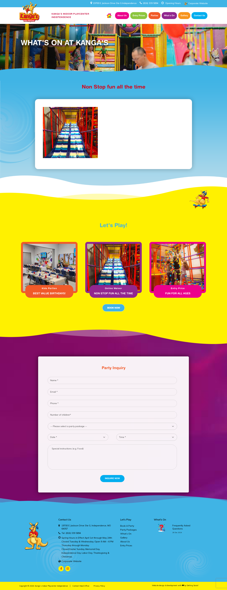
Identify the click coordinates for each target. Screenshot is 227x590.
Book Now (113, 308)
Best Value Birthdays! (49, 293)
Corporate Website (198, 3)
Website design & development (164, 585)
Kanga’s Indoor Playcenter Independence (51, 586)
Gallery (184, 15)
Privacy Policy (99, 586)
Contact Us (199, 15)
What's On (160, 519)
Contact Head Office (80, 586)
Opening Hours (173, 3)
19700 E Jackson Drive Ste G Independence (113, 3)
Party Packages (128, 529)
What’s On (169, 15)
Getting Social (192, 585)
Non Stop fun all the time (113, 293)
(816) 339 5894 (149, 3)
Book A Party (127, 525)
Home (109, 15)
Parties (154, 15)
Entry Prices (139, 15)
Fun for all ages (177, 293)
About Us (122, 15)
